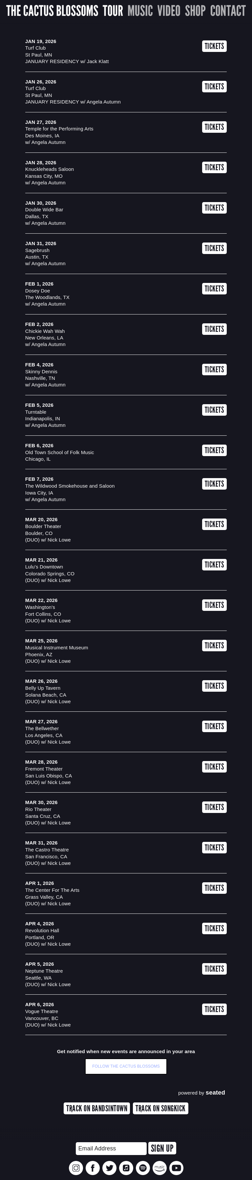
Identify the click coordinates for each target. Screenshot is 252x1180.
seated (215, 1092)
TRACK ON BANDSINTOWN (96, 1108)
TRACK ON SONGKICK (161, 1108)
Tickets (214, 46)
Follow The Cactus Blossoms (126, 1066)
